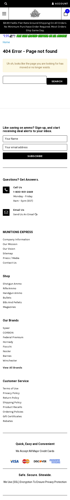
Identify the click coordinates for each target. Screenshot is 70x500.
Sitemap (8, 253)
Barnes (7, 356)
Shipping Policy (12, 402)
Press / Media (11, 258)
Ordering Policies (13, 411)
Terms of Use (10, 388)
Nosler (7, 351)
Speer (6, 328)
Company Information (16, 239)
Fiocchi (7, 346)
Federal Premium (13, 337)
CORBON (8, 332)
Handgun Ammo (12, 293)
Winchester (10, 360)
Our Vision (9, 248)
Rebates (8, 421)
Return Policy (11, 397)
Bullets (7, 297)
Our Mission (10, 244)
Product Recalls (12, 407)
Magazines (9, 307)
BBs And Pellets (12, 302)
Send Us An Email (25, 214)
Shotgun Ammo (12, 283)
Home (6, 42)
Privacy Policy (11, 393)
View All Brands (12, 367)
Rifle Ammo (9, 288)
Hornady (8, 342)
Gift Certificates (12, 416)
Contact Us (10, 262)
